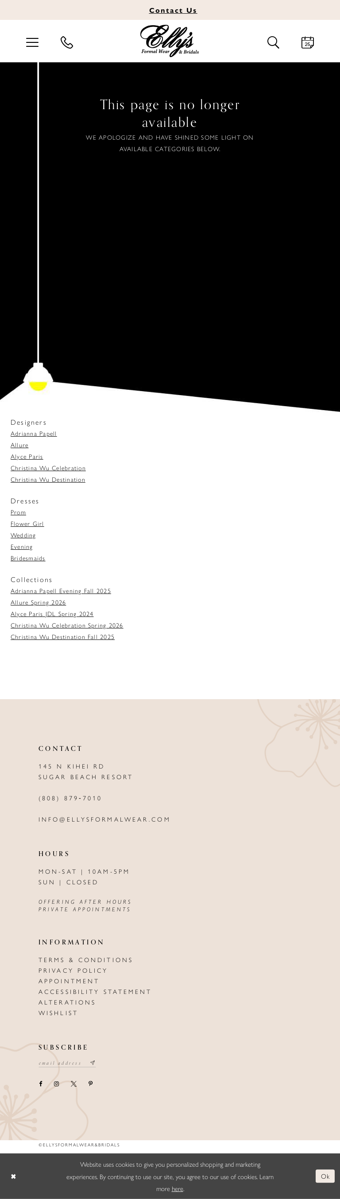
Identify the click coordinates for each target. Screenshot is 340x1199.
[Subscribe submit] (93, 1063)
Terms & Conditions (86, 959)
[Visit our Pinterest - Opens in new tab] (90, 1084)
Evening (22, 546)
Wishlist (58, 1012)
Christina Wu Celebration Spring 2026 (67, 624)
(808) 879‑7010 (70, 797)
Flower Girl (27, 523)
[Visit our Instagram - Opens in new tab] (56, 1084)
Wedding (23, 534)
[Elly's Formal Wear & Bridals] (170, 41)
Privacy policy (73, 970)
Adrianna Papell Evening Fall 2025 (61, 590)
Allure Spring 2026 (38, 602)
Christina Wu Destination (48, 479)
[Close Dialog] (13, 1176)
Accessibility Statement (95, 991)
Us (173, 10)
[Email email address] (68, 1063)
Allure (19, 444)
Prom (18, 511)
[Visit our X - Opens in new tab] (73, 1084)
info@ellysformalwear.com (105, 819)
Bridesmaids (28, 557)
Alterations (67, 1001)
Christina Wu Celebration (48, 467)
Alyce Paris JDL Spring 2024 (52, 613)
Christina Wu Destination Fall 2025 (63, 636)
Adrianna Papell (34, 433)
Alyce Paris (27, 456)
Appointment (69, 980)
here (177, 1188)
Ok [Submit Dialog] (325, 1175)
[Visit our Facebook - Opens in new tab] (40, 1084)
